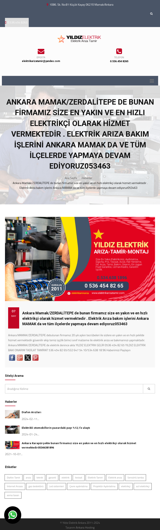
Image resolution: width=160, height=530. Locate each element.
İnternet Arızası (15, 486)
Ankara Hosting (85, 527)
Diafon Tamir (13, 477)
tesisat (78, 477)
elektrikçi (125, 486)
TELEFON (119, 57)
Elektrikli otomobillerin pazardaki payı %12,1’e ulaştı (56, 427)
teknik (39, 477)
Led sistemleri (56, 486)
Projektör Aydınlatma (104, 486)
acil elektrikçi (142, 486)
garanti (52, 477)
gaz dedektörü (36, 486)
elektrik (65, 477)
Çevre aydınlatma (78, 486)
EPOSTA (41, 57)
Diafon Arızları (31, 412)
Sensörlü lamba (136, 477)
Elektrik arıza (115, 477)
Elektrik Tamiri (95, 477)
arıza (28, 477)
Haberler (87, 178)
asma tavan (13, 495)
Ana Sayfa (71, 178)
